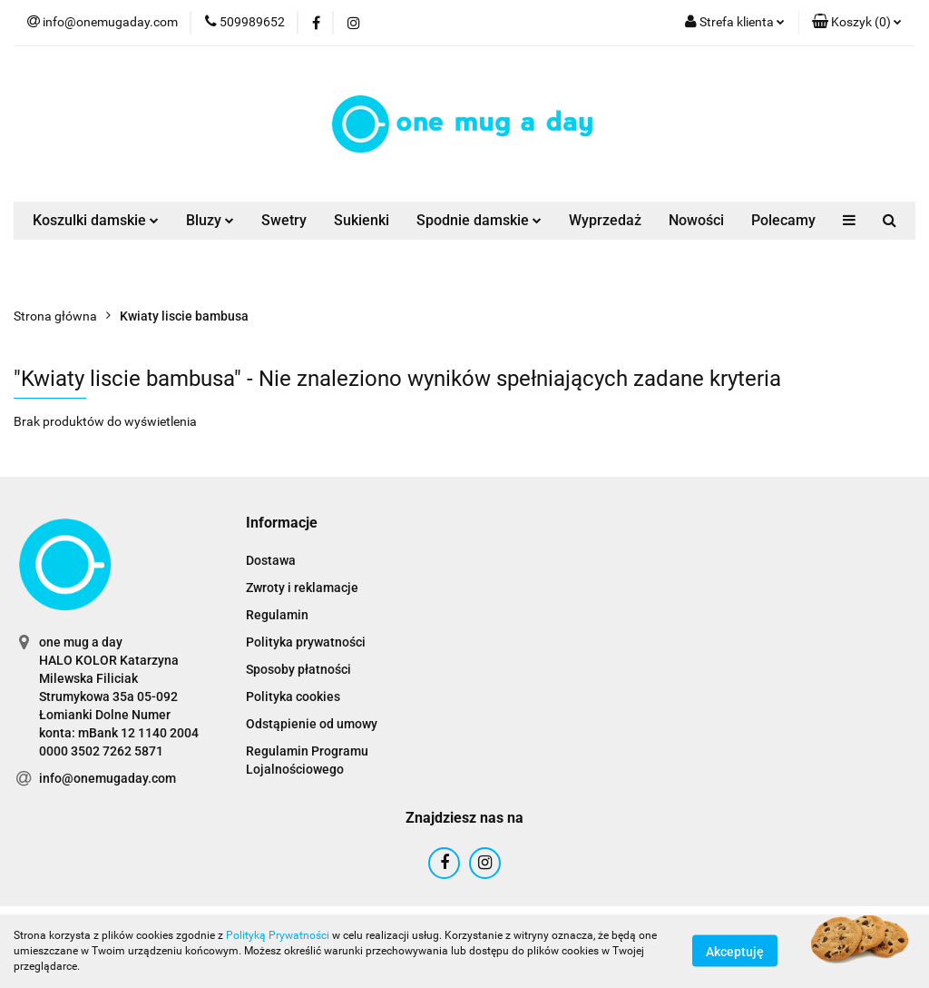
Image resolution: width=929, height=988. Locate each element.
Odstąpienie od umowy (311, 723)
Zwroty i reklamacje (302, 587)
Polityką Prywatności (277, 935)
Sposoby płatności (298, 669)
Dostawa (271, 560)
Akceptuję (735, 951)
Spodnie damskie (479, 220)
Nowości (696, 220)
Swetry (284, 220)
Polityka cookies (293, 696)
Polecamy (783, 220)
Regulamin (277, 615)
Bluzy (210, 220)
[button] (856, 22)
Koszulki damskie (96, 220)
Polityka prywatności (306, 642)
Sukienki (361, 220)
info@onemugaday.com (107, 778)
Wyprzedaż (605, 220)
